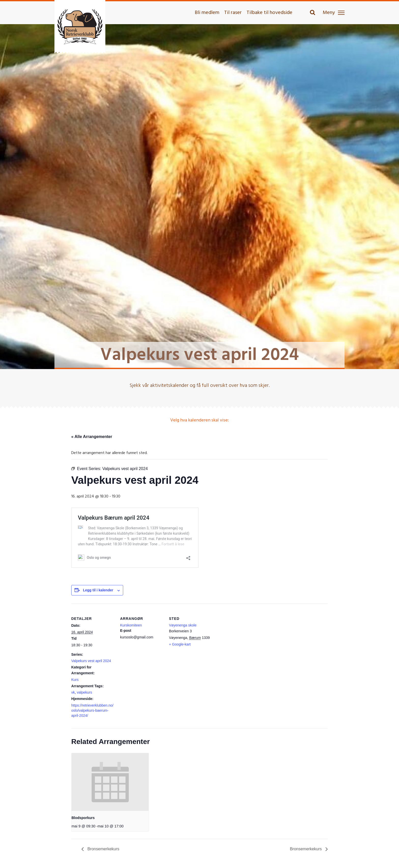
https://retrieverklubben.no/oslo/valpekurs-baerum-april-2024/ (92, 710)
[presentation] (110, 782)
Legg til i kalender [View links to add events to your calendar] (98, 590)
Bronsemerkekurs (102, 849)
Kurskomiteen (131, 625)
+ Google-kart (180, 644)
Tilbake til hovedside (269, 13)
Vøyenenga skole (182, 625)
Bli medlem (207, 13)
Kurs (75, 680)
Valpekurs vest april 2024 (91, 661)
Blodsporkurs (83, 818)
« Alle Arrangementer (91, 436)
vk (73, 692)
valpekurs (84, 692)
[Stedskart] (245, 638)
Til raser (233, 13)
